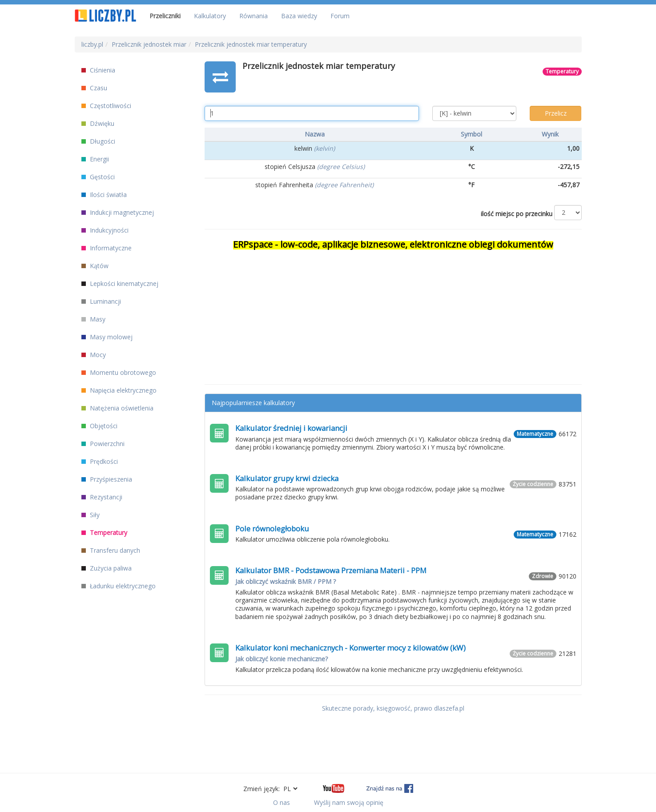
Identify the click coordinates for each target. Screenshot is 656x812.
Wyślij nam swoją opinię (348, 802)
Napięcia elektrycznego (119, 390)
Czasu (94, 88)
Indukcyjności (105, 230)
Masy (93, 319)
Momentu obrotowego (118, 372)
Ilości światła (104, 194)
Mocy (93, 354)
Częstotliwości (106, 105)
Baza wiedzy (299, 16)
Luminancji (101, 301)
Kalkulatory (210, 16)
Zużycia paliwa (106, 568)
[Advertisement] (393, 313)
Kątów (95, 265)
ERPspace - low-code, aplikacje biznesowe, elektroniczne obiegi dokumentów (393, 244)
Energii (95, 159)
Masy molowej (107, 337)
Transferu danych (110, 550)
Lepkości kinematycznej (119, 283)
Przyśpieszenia (106, 479)
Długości (98, 141)
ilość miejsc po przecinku (516, 213)
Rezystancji (101, 497)
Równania (253, 16)
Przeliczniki (165, 16)
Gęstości (98, 177)
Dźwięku (97, 123)
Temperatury (104, 532)
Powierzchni (103, 443)
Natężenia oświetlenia (117, 408)
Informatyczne (106, 248)
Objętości (99, 426)
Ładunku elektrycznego (118, 586)
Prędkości (99, 461)
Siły (90, 515)
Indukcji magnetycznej (117, 212)
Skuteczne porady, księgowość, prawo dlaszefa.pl (393, 708)
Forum (340, 16)
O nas (281, 802)
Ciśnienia (98, 70)
